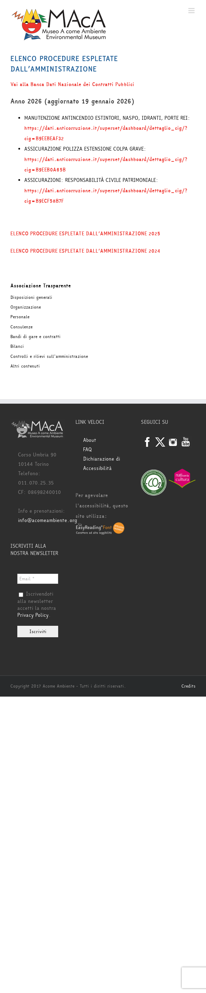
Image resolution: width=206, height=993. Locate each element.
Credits (188, 686)
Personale (19, 317)
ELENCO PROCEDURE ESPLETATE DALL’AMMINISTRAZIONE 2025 (85, 233)
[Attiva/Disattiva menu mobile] (192, 10)
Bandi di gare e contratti (35, 337)
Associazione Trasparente (40, 285)
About (89, 440)
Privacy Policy (32, 615)
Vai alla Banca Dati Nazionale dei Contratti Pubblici (72, 84)
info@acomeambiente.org (47, 520)
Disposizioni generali (31, 297)
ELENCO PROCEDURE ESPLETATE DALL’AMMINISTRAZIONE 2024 (85, 251)
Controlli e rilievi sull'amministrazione (49, 356)
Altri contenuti (25, 366)
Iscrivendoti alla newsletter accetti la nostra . (36, 605)
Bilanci (17, 346)
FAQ (87, 449)
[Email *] (37, 579)
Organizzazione (25, 307)
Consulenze (21, 327)
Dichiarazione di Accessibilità (101, 463)
